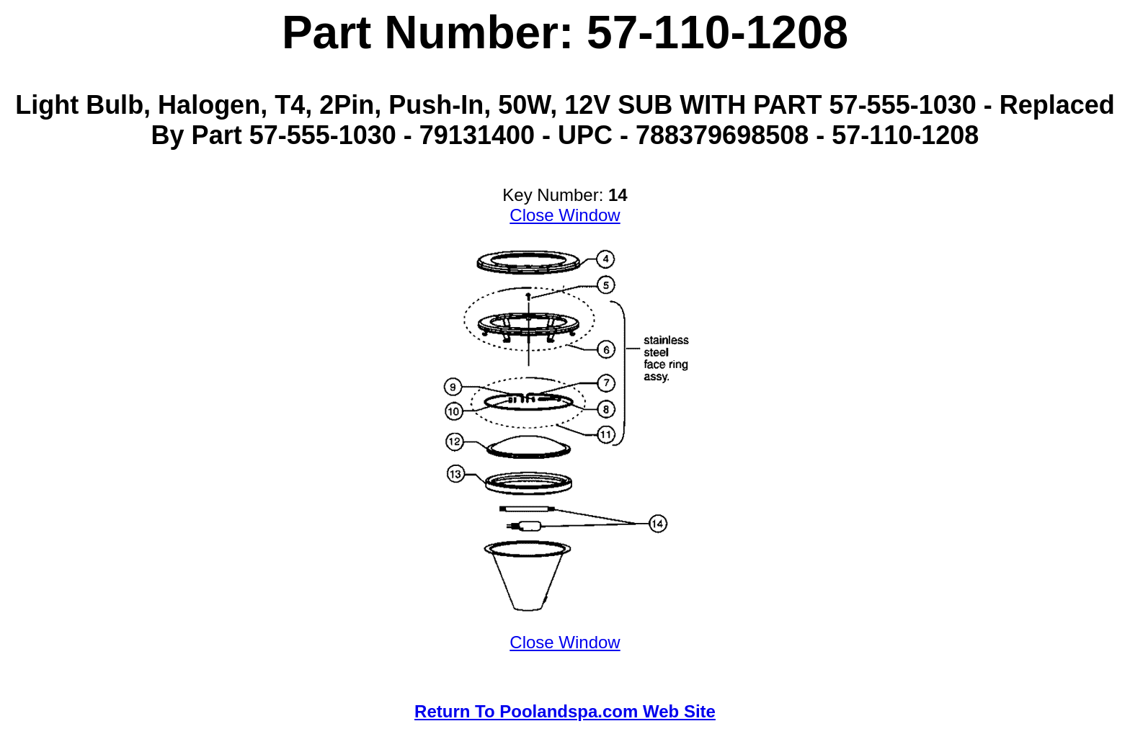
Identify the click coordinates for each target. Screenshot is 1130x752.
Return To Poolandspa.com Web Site (565, 711)
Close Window (565, 215)
